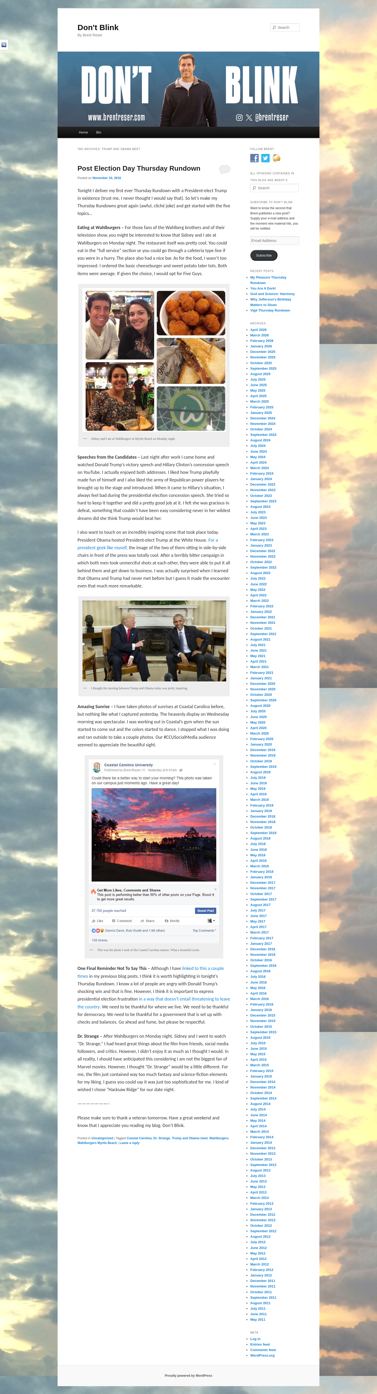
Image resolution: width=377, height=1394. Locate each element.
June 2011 (258, 1314)
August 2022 (260, 573)
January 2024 (261, 479)
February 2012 (261, 1270)
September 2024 (263, 435)
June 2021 (258, 650)
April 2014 (258, 1126)
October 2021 (261, 628)
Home (83, 132)
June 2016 (258, 982)
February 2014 (261, 1137)
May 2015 (257, 1054)
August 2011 (260, 1303)
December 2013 (262, 1148)
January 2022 (261, 612)
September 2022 (263, 567)
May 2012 (257, 1253)
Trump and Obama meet (190, 1138)
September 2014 (263, 1098)
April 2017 (258, 927)
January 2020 (261, 744)
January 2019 (261, 811)
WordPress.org (262, 1355)
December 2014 (262, 1082)
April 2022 (258, 595)
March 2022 (259, 601)
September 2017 (263, 899)
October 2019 (261, 761)
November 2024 (262, 424)
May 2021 (257, 656)
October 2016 (261, 960)
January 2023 (261, 545)
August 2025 (260, 374)
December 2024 (262, 418)
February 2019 (261, 805)
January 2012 (261, 1275)
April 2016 (258, 993)
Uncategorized (102, 1138)
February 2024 (261, 473)
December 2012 (262, 1215)
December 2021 (262, 617)
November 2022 (262, 556)
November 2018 (262, 822)
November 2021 (262, 623)
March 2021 (259, 667)
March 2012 (259, 1264)
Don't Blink (98, 27)
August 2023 (260, 507)
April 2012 (258, 1259)
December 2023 (262, 484)
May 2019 (257, 789)
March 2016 (259, 999)
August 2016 (260, 971)
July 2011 (258, 1308)
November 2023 (262, 490)
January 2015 (261, 1076)
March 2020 (259, 733)
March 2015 (259, 1065)
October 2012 (261, 1226)
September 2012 (263, 1231)
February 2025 (261, 407)
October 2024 (261, 429)
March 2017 (259, 932)
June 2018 (258, 850)
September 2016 (263, 966)
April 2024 (258, 462)
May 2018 (257, 855)
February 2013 (261, 1204)
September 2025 (263, 368)
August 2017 (260, 905)
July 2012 (258, 1242)
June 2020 (258, 717)
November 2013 (262, 1154)
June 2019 (258, 783)
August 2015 (260, 1038)
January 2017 (261, 944)
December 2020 (262, 684)
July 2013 (258, 1176)
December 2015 (262, 1015)
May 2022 (257, 590)
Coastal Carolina (139, 1138)
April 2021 (258, 661)
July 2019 (258, 778)
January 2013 (261, 1209)
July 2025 (258, 379)
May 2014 (257, 1121)
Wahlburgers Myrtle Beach (97, 1143)
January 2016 (261, 1010)
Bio (98, 132)
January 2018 (261, 877)
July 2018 (258, 844)
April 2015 (258, 1060)
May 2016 (257, 988)
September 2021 (263, 634)
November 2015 (262, 1021)
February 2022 (261, 606)
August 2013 (260, 1170)
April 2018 (258, 861)
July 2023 (258, 512)
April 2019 (258, 794)
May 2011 (257, 1319)
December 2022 (262, 551)
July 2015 (258, 1043)
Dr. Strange (161, 1138)
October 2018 (261, 827)
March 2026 (259, 335)
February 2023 (261, 540)
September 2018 (263, 833)
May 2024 (257, 457)
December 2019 (262, 750)
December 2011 (262, 1281)
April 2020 (258, 728)
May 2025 (257, 390)
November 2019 (262, 755)
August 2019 (260, 772)
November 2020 (262, 689)
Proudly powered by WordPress (188, 1376)
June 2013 (258, 1181)
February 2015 (261, 1071)
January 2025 (261, 413)
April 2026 (258, 330)
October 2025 (261, 363)
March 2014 (259, 1132)
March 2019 (259, 800)
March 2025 (259, 401)
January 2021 (261, 678)
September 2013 (263, 1165)
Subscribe (264, 255)
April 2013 (258, 1192)
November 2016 (262, 955)
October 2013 (261, 1159)
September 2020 (263, 700)
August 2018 (260, 838)
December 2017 (262, 883)
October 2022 (261, 562)
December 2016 (262, 949)
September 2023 (263, 501)
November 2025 (262, 357)
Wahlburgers (219, 1138)
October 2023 (261, 496)
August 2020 (260, 706)
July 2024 (258, 446)
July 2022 (258, 578)
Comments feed (263, 1350)
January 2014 (261, 1143)
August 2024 (260, 440)
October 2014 (261, 1093)
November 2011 (262, 1286)
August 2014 (260, 1104)
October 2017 (261, 894)
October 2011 (261, 1292)
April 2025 (258, 396)
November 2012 (262, 1220)
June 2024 (258, 451)
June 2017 (258, 916)
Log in (255, 1339)
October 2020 (261, 695)
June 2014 (258, 1115)
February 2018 (261, 872)
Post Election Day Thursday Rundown (139, 168)
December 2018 (262, 816)
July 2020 (258, 711)
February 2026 (261, 341)
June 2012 (258, 1248)
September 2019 (263, 767)
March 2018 (259, 866)
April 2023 (258, 529)
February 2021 (261, 673)
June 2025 (258, 385)
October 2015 (261, 1027)
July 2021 (258, 645)
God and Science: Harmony (272, 294)
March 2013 (259, 1198)
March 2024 (259, 468)
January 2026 (261, 346)
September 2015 (263, 1032)
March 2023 (259, 534)
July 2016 (258, 977)
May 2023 (257, 523)
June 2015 (258, 1049)
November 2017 (262, 888)
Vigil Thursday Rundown (270, 310)
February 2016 (261, 1004)
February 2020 (261, 739)
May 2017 (257, 921)
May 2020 (257, 722)
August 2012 (260, 1237)
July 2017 (258, 910)
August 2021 (260, 639)
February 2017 (261, 938)
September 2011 (263, 1297)
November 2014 (262, 1087)
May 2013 (257, 1187)
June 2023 (258, 518)
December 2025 (262, 352)
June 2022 (258, 584)
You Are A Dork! (263, 288)
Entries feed (260, 1344)
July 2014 (258, 1109)
